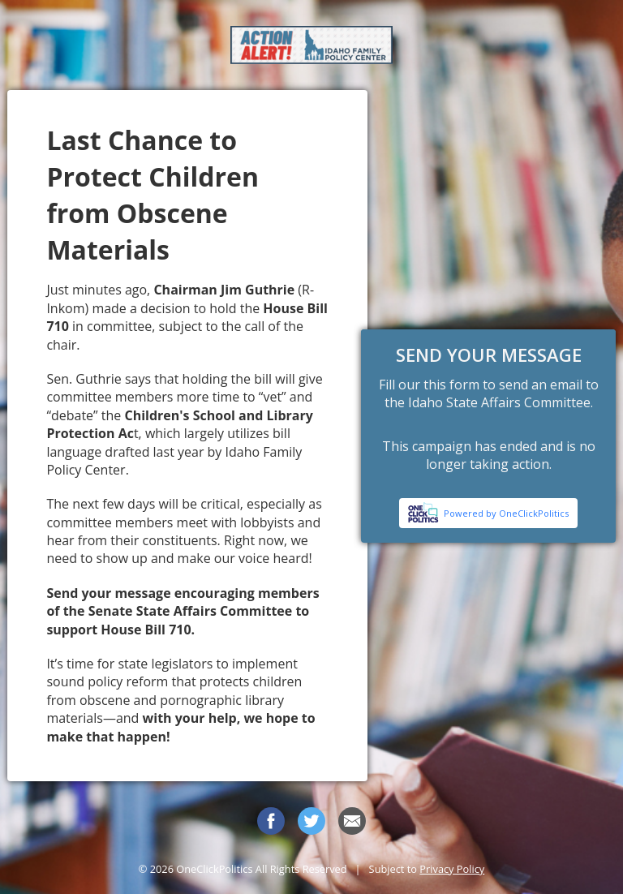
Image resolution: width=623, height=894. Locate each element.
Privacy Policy (451, 869)
